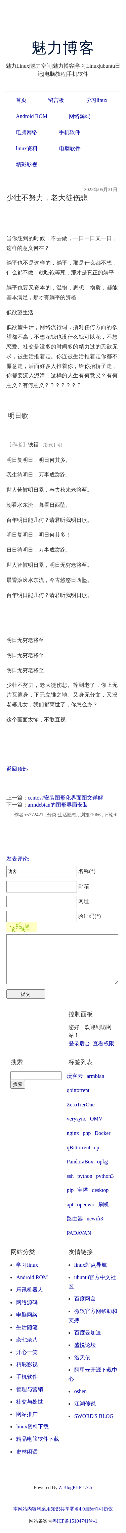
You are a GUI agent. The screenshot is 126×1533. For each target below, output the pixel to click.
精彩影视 (26, 164)
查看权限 (103, 1043)
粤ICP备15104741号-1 (74, 1521)
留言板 (56, 100)
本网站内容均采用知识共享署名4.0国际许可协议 (63, 1509)
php (87, 1133)
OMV (96, 1118)
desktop (100, 1190)
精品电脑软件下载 (37, 1439)
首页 (21, 100)
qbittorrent (78, 1090)
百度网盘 (85, 1299)
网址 (47, 901)
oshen (80, 1391)
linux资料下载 (32, 1426)
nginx (73, 1133)
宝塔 (82, 1190)
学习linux (97, 100)
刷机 (103, 1204)
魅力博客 (63, 48)
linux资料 (27, 148)
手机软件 (69, 132)
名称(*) (50, 871)
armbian (95, 1076)
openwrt (85, 1204)
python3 (105, 1176)
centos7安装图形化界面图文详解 (65, 798)
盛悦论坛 (85, 1345)
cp (96, 1147)
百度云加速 (87, 1332)
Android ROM (31, 116)
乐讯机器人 (29, 1290)
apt (70, 1204)
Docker (103, 1133)
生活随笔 (27, 1327)
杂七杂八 (27, 1340)
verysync (76, 1118)
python (84, 1176)
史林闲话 (27, 1452)
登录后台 (79, 1043)
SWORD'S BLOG (94, 1416)
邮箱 (47, 886)
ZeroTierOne (81, 1104)
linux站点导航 (90, 1265)
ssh (70, 1176)
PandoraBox (80, 1161)
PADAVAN (79, 1233)
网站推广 (27, 1414)
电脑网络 (26, 132)
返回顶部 (17, 769)
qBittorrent (78, 1147)
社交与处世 (29, 1402)
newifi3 (95, 1218)
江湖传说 (85, 1404)
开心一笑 (27, 1352)
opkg (102, 1161)
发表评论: (17, 859)
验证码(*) (89, 916)
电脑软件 (70, 148)
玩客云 (75, 1076)
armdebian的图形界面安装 (58, 805)
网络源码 (79, 116)
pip (70, 1190)
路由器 (75, 1218)
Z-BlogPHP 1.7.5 (75, 1487)
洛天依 (82, 1357)
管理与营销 (29, 1389)
